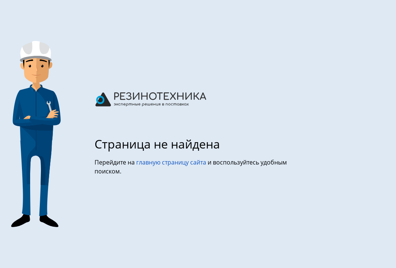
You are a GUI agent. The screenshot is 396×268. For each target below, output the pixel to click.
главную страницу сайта (172, 162)
